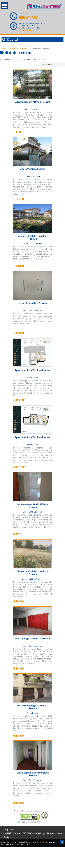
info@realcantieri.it (27, 30)
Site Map (5, 829)
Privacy (12, 829)
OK (62, 842)
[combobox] (52, 64)
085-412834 (28, 18)
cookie (42, 842)
